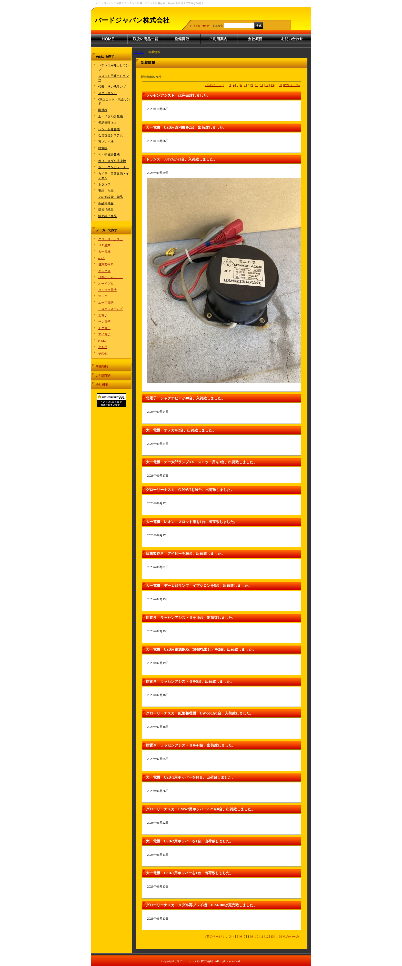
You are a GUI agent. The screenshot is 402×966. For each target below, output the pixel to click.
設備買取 (102, 366)
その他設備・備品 (110, 197)
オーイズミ (106, 283)
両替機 (102, 110)
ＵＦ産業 (104, 245)
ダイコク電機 (107, 290)
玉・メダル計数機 (110, 116)
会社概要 (102, 384)
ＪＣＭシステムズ (110, 309)
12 (266, 85)
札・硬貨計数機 (109, 154)
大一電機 (104, 252)
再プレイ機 (106, 142)
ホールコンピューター (113, 167)
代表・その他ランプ (112, 86)
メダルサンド (107, 93)
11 (261, 85)
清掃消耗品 (106, 210)
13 (272, 85)
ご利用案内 (103, 375)
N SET (102, 341)
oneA (101, 258)
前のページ (213, 85)
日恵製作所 (106, 264)
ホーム (139, 52)
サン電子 (104, 322)
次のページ (291, 85)
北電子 (102, 315)
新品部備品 (106, 203)
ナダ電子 (104, 328)
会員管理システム (110, 135)
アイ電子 (104, 334)
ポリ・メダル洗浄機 (112, 161)
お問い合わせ (201, 25)
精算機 (102, 148)
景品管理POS (107, 123)
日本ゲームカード (110, 277)
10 (256, 85)
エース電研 (106, 302)
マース (102, 296)
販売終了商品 (107, 216)
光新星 (102, 347)
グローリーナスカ (110, 239)
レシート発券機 (109, 129)
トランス (104, 184)
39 (280, 85)
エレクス (104, 271)
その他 (102, 353)
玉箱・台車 (106, 191)
